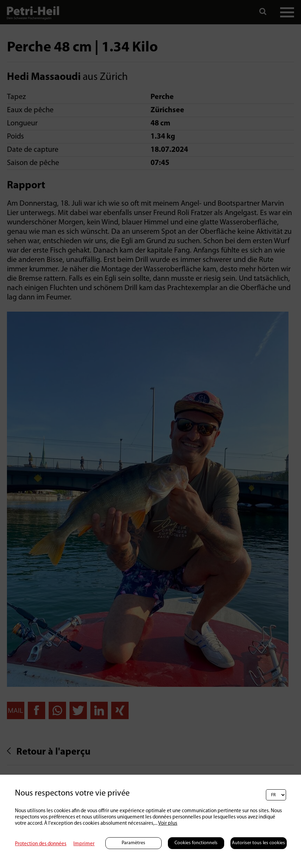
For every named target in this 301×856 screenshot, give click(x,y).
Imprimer (84, 844)
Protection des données (40, 844)
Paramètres (133, 843)
